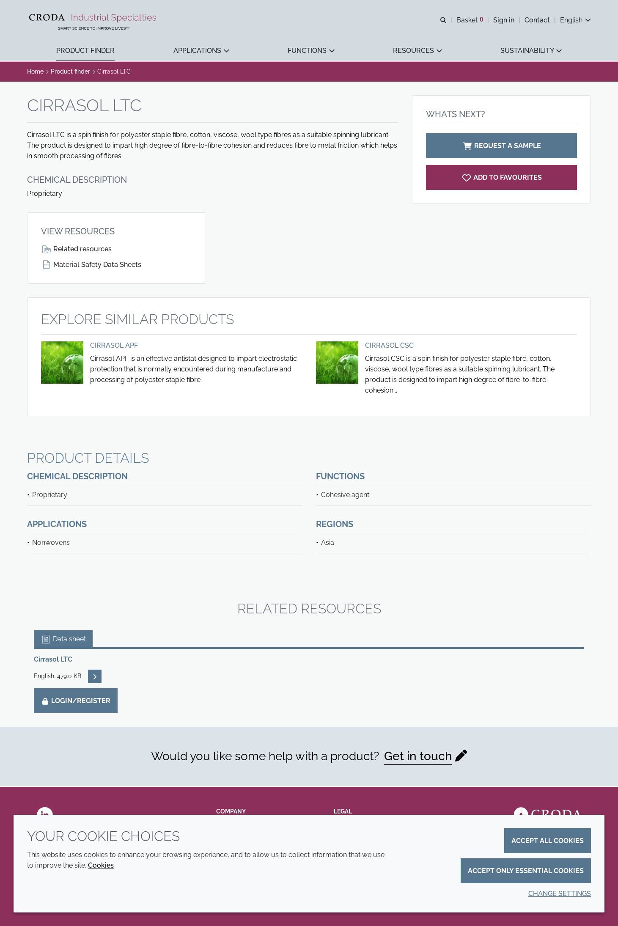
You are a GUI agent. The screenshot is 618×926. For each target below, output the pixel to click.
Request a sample (501, 147)
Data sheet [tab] (63, 640)
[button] (85, 51)
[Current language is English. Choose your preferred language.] (575, 20)
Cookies (101, 865)
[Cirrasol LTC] (501, 178)
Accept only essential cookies (526, 871)
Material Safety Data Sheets (91, 265)
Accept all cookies (547, 841)
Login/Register (75, 702)
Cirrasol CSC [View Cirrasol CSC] (389, 346)
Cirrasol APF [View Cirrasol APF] (114, 346)
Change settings (559, 894)
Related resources (76, 250)
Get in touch (418, 757)
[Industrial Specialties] (94, 18)
